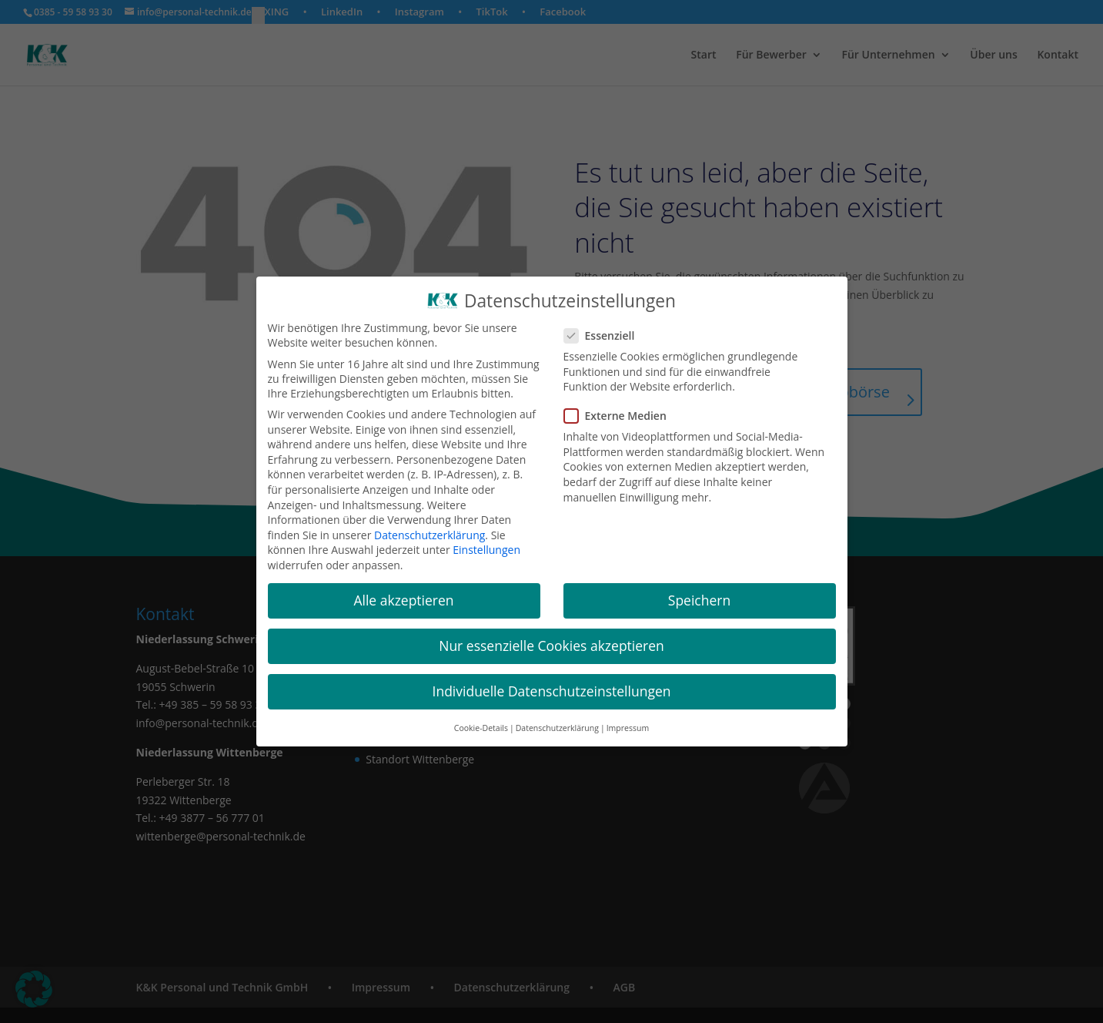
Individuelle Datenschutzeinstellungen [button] (552, 693)
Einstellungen (486, 552)
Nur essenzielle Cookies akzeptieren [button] (551, 648)
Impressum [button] (628, 729)
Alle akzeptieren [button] (403, 602)
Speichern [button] (699, 602)
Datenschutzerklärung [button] (557, 729)
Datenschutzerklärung (429, 537)
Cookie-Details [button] (481, 729)
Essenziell (605, 337)
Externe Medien (621, 418)
